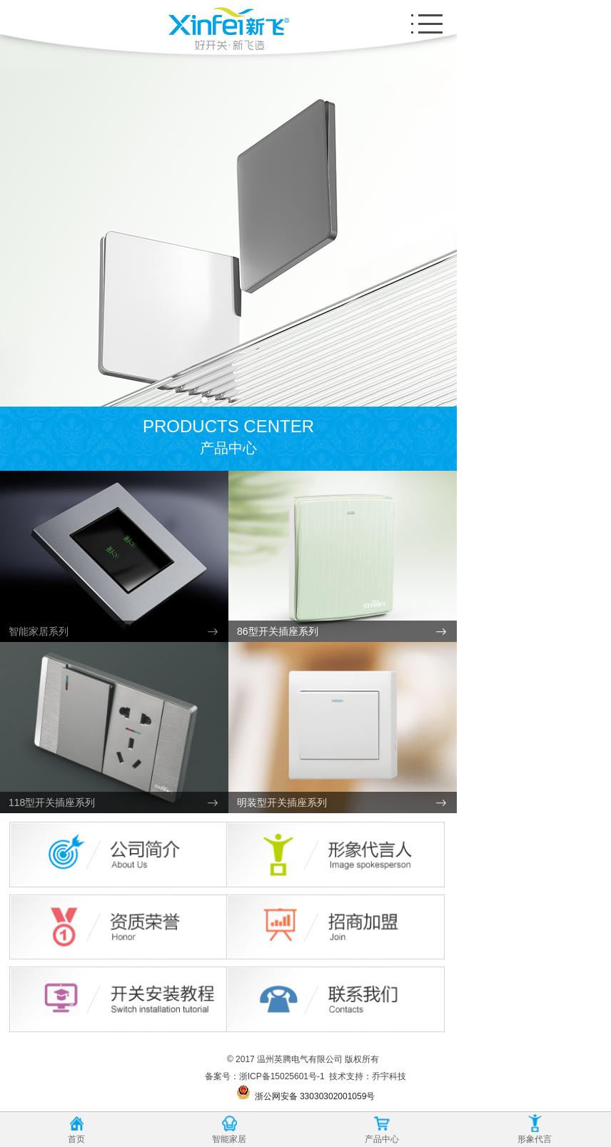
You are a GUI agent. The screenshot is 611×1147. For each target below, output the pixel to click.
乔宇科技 (389, 1076)
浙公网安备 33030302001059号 (305, 1093)
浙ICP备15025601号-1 (282, 1076)
